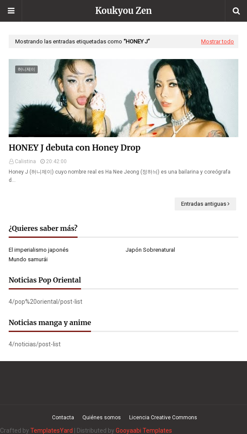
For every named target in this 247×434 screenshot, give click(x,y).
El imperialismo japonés (38, 250)
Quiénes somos (101, 417)
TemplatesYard (51, 430)
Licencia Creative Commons (163, 417)
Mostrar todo (217, 41)
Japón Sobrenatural (150, 250)
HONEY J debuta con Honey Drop (74, 147)
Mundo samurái (28, 259)
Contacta (63, 417)
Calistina (25, 161)
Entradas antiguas (203, 204)
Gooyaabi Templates (144, 430)
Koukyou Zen (123, 10)
